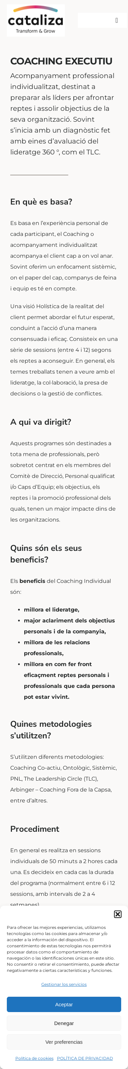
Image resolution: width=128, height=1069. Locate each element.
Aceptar (64, 1004)
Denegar (64, 1023)
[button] (117, 914)
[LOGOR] (36, 6)
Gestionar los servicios (64, 984)
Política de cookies (34, 1058)
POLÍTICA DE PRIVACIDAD (85, 1058)
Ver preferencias (64, 1042)
